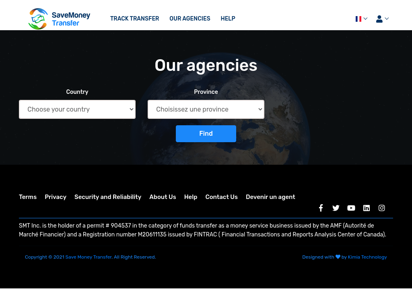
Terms (28, 197)
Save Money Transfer (89, 257)
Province (206, 92)
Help (227, 18)
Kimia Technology (367, 257)
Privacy (55, 197)
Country (77, 92)
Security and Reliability (107, 197)
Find (206, 133)
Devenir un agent (270, 197)
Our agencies (189, 18)
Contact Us (221, 197)
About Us (162, 197)
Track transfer (134, 18)
